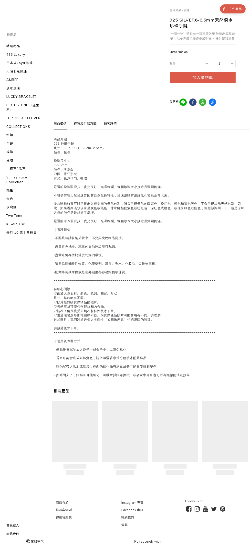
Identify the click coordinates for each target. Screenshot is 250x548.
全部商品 (175, 10)
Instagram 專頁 (132, 502)
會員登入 (12, 525)
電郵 (124, 525)
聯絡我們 (12, 534)
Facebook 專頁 (132, 510)
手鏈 (186, 10)
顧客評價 (110, 123)
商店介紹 (62, 502)
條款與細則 (64, 510)
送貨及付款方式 (85, 123)
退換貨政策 (64, 517)
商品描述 (60, 123)
